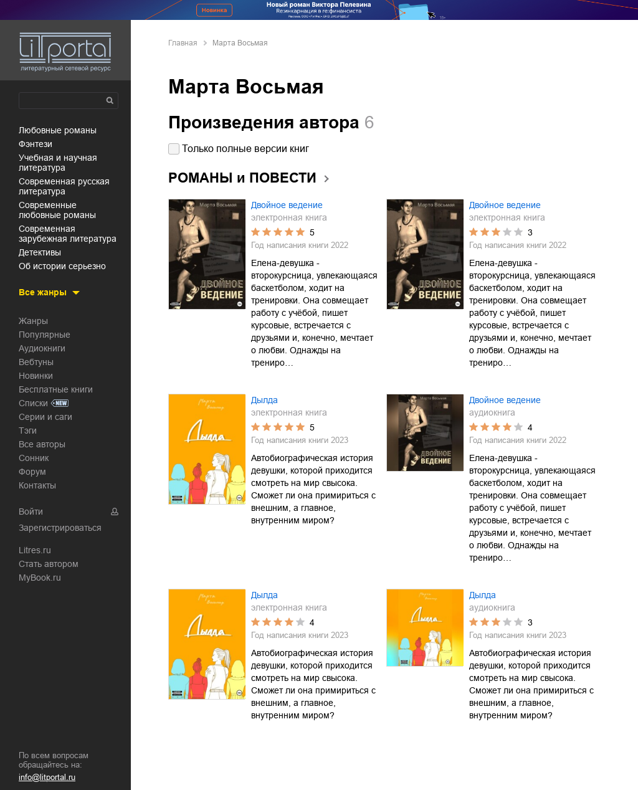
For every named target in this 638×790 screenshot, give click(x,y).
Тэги (28, 430)
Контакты (37, 485)
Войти (31, 511)
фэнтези (35, 144)
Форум (32, 472)
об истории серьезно (62, 266)
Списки (33, 403)
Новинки (36, 376)
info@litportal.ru (47, 777)
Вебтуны (36, 362)
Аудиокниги (42, 348)
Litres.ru (35, 550)
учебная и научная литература (58, 163)
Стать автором (49, 564)
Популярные (44, 335)
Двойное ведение (287, 205)
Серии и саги (45, 417)
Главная (183, 43)
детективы (40, 252)
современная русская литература (64, 186)
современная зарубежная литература (68, 234)
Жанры (33, 321)
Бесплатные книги (56, 389)
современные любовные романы (57, 210)
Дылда (264, 400)
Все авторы (42, 444)
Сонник (34, 458)
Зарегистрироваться (60, 528)
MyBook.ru (40, 578)
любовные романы (58, 130)
